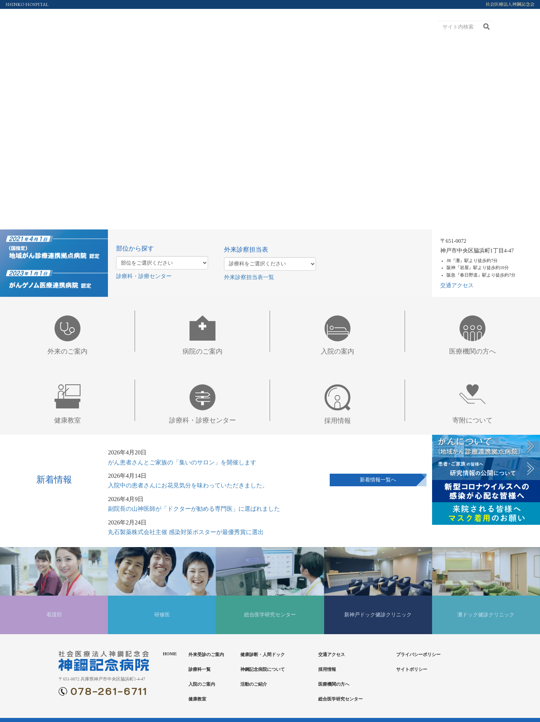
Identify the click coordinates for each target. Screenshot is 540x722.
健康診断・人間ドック (262, 654)
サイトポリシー (411, 669)
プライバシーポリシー (418, 654)
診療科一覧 (199, 669)
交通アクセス (457, 285)
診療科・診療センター (144, 276)
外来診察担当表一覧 (249, 277)
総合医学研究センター (340, 699)
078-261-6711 (109, 692)
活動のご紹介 (253, 684)
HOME (170, 653)
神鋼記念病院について (262, 669)
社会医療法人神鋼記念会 (509, 4)
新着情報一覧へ (378, 480)
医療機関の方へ (333, 684)
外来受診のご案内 (206, 654)
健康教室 (197, 699)
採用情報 (327, 669)
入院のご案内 (201, 684)
